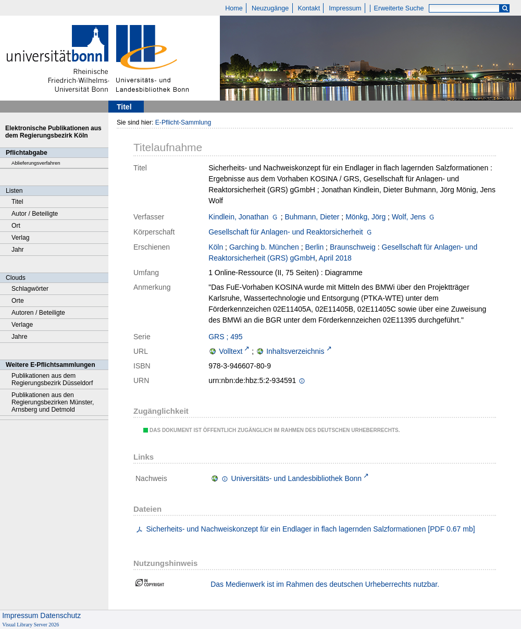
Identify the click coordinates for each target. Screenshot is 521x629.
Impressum (345, 8)
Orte (17, 300)
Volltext (230, 351)
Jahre (19, 336)
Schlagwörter (29, 288)
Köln (215, 247)
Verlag (20, 237)
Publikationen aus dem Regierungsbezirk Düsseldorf (52, 379)
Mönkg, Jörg (365, 217)
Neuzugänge (270, 8)
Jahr (17, 249)
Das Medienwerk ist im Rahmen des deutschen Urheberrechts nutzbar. (324, 584)
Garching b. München (264, 247)
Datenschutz (60, 615)
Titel (17, 201)
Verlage (22, 324)
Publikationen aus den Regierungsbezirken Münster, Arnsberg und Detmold (52, 402)
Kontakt (308, 8)
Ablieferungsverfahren (35, 163)
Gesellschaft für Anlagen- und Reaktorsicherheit (285, 232)
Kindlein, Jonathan (238, 217)
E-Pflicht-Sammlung (183, 122)
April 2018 (335, 258)
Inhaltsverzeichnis (295, 351)
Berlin (314, 247)
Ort (15, 225)
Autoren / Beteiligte (38, 312)
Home (234, 8)
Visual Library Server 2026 (30, 624)
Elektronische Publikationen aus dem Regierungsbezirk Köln (53, 132)
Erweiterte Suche (399, 8)
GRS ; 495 (225, 336)
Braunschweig (353, 247)
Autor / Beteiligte (34, 213)
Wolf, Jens (409, 217)
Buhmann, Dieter (311, 217)
